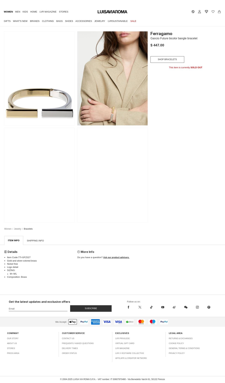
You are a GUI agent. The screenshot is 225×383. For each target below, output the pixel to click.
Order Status (69, 353)
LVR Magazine (48, 11)
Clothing (48, 21)
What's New (20, 21)
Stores (63, 11)
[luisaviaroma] (112, 12)
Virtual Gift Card (124, 343)
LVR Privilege (122, 339)
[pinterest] (208, 307)
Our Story (12, 339)
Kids (25, 11)
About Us (12, 343)
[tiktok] (151, 307)
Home (33, 11)
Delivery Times (70, 348)
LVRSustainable (118, 21)
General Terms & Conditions (184, 348)
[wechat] (186, 307)
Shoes (69, 21)
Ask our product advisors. (116, 257)
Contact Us (68, 339)
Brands (35, 21)
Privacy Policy (177, 353)
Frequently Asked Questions (78, 343)
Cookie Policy (176, 343)
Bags (59, 21)
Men (17, 11)
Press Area (13, 353)
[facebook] (130, 307)
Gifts (7, 21)
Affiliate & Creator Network (131, 358)
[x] (140, 307)
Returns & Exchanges (181, 339)
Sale (133, 21)
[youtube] (162, 307)
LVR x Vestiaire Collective (129, 353)
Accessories (83, 21)
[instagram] (197, 307)
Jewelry (99, 21)
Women (8, 11)
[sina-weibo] (174, 307)
